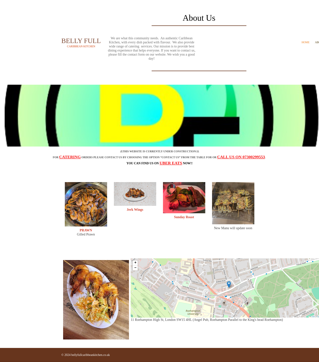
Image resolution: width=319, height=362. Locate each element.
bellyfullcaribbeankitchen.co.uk (90, 355)
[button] (229, 284)
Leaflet (312, 316)
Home (306, 42)
